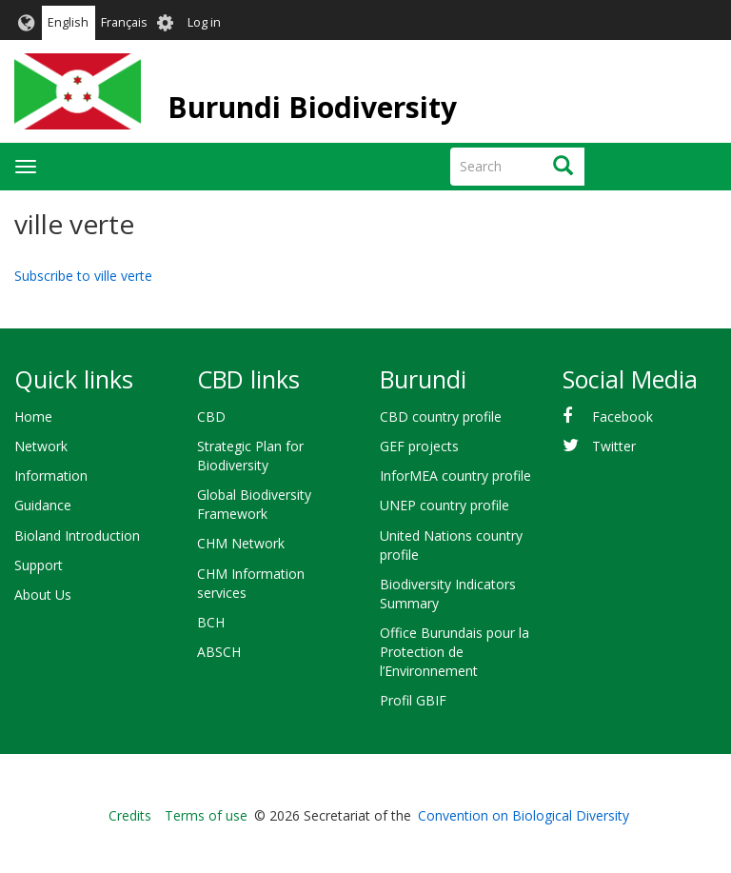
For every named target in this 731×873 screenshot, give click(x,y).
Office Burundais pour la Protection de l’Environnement (454, 652)
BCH (211, 622)
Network (41, 446)
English (68, 22)
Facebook (622, 416)
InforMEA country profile (455, 475)
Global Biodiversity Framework (254, 504)
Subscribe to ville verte (83, 276)
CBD (211, 416)
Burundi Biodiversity (312, 107)
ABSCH (219, 652)
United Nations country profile (451, 545)
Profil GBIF (413, 700)
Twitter (614, 446)
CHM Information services (251, 583)
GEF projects (419, 446)
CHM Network (241, 543)
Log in (204, 22)
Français (124, 22)
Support (38, 565)
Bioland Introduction (77, 535)
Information (51, 475)
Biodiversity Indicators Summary (448, 593)
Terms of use (206, 815)
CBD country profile (441, 416)
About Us (42, 594)
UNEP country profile (444, 505)
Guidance (42, 505)
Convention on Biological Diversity (523, 815)
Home (33, 416)
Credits (130, 815)
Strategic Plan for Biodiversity (250, 455)
